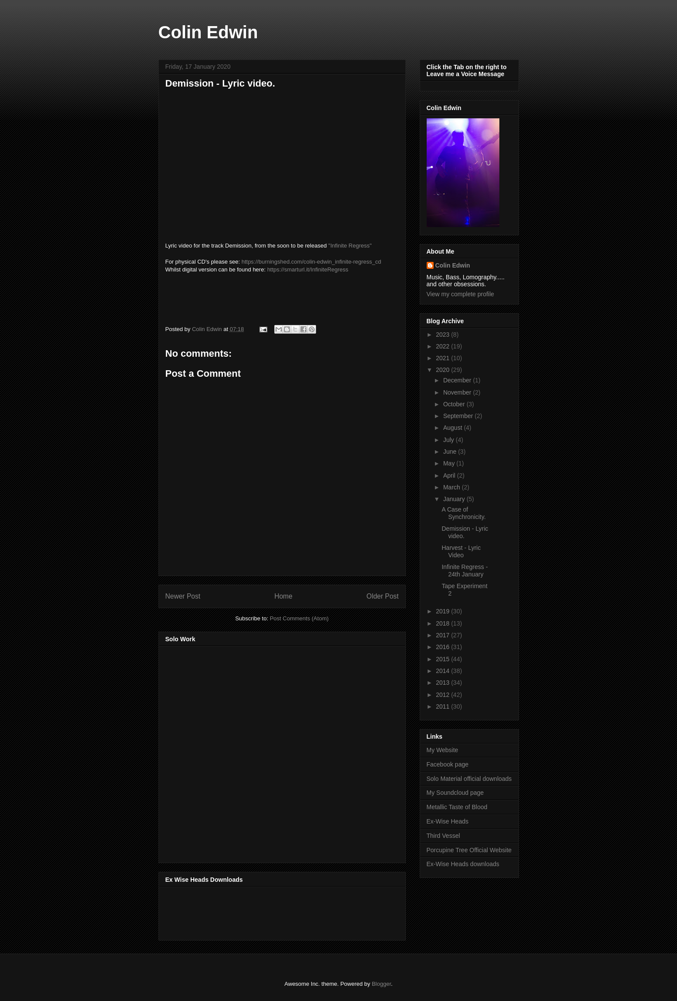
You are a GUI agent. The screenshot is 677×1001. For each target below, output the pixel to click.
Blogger (381, 984)
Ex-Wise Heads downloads (463, 863)
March (452, 487)
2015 (443, 659)
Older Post (383, 596)
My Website (442, 750)
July (449, 439)
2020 (443, 369)
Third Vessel (443, 835)
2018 (443, 623)
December (458, 380)
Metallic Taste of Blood (457, 806)
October (455, 404)
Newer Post (183, 596)
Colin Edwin (208, 32)
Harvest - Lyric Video (461, 551)
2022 (443, 346)
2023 (443, 334)
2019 (443, 611)
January (455, 498)
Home (283, 596)
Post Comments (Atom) (299, 618)
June (450, 451)
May (449, 463)
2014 (443, 670)
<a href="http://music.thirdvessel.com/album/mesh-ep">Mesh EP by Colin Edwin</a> (241, 751)
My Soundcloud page (455, 792)
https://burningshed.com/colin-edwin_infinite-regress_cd (311, 261)
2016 (443, 646)
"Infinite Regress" (350, 245)
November (458, 392)
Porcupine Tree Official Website (469, 850)
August (453, 427)
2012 (443, 694)
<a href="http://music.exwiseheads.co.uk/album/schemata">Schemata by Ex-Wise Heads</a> (252, 912)
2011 (443, 706)
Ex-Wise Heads (447, 821)
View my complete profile (460, 294)
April (450, 475)
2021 (443, 358)
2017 (443, 635)
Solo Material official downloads (469, 778)
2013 (443, 682)
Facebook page (448, 764)
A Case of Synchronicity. (463, 513)
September (459, 415)
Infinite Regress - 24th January (464, 570)
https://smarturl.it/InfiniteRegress (307, 269)
